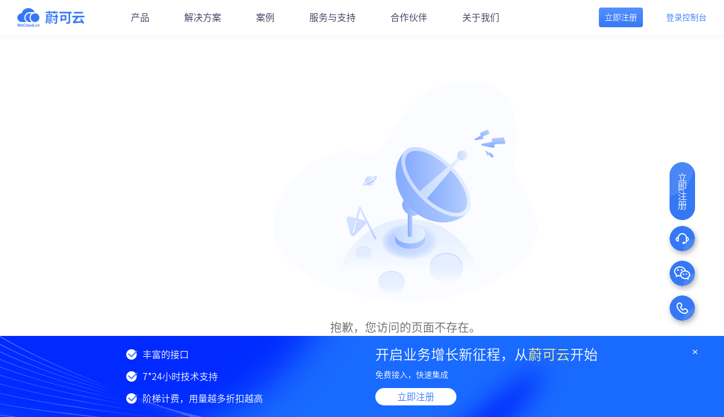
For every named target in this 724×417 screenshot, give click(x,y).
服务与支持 (332, 17)
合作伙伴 (408, 17)
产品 (140, 17)
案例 (265, 17)
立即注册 (415, 396)
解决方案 (202, 17)
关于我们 (480, 17)
